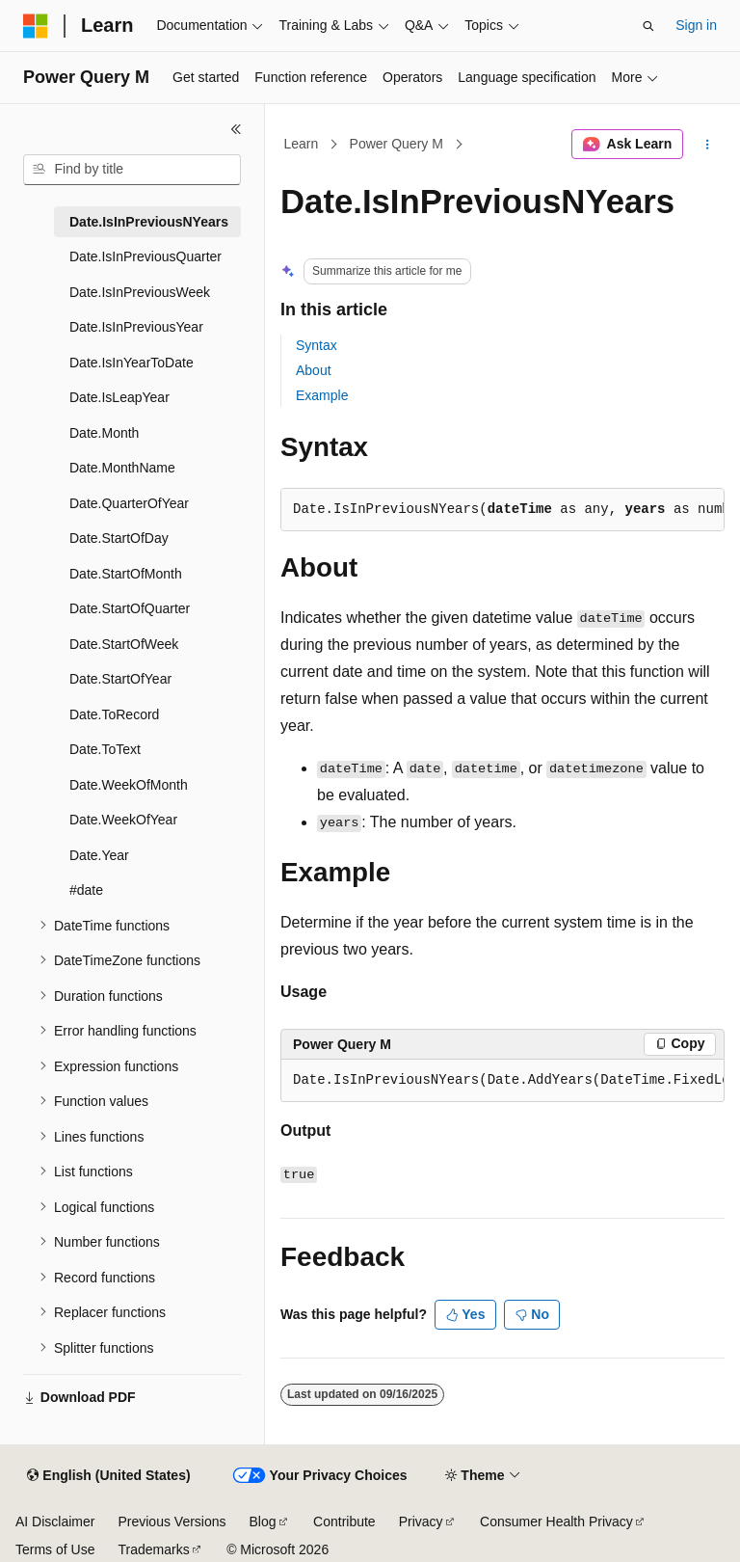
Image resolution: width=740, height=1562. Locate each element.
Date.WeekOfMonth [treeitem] (128, 785)
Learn (301, 143)
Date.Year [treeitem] (99, 855)
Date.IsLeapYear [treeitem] (119, 397)
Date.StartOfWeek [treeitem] (123, 644)
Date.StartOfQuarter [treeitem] (129, 608)
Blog (263, 1521)
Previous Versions (171, 1521)
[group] (502, 1081)
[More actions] (708, 144)
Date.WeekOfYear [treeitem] (123, 819)
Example (322, 395)
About (313, 370)
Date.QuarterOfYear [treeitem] (129, 503)
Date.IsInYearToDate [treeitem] (131, 362)
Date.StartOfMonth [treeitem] (125, 573)
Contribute (344, 1521)
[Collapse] (236, 129)
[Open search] (648, 26)
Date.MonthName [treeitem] (122, 467)
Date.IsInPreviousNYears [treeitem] (148, 221)
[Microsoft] (35, 26)
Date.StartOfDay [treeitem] (119, 538)
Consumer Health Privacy (556, 1521)
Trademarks (153, 1549)
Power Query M (396, 143)
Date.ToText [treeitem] (105, 749)
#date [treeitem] (86, 890)
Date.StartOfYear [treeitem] (120, 679)
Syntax (316, 345)
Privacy (421, 1521)
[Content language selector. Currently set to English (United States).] (108, 1476)
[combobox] (132, 169)
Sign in (696, 25)
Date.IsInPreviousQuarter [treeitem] (145, 256)
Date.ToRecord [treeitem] (114, 714)
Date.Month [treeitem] (104, 433)
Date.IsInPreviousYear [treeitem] (136, 327)
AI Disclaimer (54, 1521)
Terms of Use (54, 1549)
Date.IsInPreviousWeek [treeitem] (139, 292)
